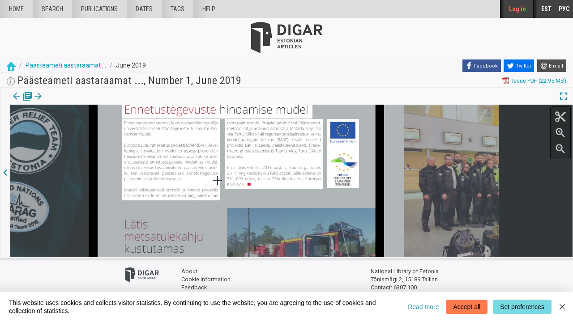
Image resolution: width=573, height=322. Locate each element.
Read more (423, 306)
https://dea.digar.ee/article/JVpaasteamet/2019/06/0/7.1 (85, 127)
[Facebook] (481, 65)
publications (99, 9)
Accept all (466, 306)
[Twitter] (519, 65)
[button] (60, 102)
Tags (177, 9)
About (189, 270)
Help (208, 9)
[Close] (562, 307)
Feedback (194, 286)
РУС (564, 9)
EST (546, 9)
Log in (517, 9)
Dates (144, 9)
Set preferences (522, 306)
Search (52, 9)
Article (47, 102)
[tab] (16, 103)
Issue (16, 102)
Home (16, 9)
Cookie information (206, 278)
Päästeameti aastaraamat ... (66, 65)
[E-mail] (551, 65)
